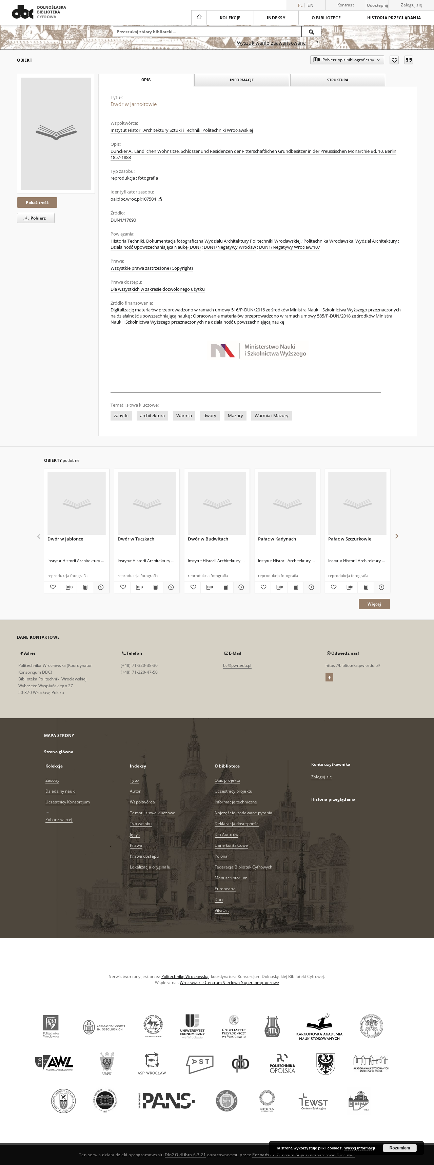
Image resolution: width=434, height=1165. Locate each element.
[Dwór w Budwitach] (217, 503)
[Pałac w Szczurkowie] (357, 503)
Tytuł (134, 780)
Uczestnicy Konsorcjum (67, 802)
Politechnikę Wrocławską (185, 976)
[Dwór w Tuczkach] (147, 503)
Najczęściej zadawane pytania (243, 813)
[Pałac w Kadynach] (287, 503)
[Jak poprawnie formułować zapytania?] (317, 43)
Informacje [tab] (242, 79)
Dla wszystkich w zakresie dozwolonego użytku (158, 289)
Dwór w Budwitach (208, 539)
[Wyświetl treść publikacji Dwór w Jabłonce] (85, 587)
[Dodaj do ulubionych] (394, 60)
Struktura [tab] (338, 79)
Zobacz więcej (59, 819)
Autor (135, 791)
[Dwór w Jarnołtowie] (56, 134)
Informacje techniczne (236, 802)
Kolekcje (230, 18)
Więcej (374, 604)
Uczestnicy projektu (233, 791)
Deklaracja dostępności (237, 823)
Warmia (184, 415)
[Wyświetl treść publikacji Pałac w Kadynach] (295, 587)
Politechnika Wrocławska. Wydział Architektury (350, 241)
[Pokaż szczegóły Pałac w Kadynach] (311, 587)
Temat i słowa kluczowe (152, 813)
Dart (219, 899)
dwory (209, 415)
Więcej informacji (359, 1148)
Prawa (136, 845)
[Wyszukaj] (311, 31)
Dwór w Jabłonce (65, 539)
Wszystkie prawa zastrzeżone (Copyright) (152, 268)
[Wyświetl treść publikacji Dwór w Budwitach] (225, 587)
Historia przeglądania (394, 18)
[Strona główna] (198, 17)
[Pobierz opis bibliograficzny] (68, 587)
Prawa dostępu (144, 856)
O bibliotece (326, 18)
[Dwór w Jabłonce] (76, 503)
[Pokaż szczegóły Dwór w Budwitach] (241, 587)
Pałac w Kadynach (277, 539)
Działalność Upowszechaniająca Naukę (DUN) (156, 247)
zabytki (121, 415)
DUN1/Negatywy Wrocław (230, 247)
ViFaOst (222, 910)
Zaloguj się (411, 5)
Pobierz (33, 218)
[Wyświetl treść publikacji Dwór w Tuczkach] (155, 587)
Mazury (235, 415)
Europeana (225, 889)
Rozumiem (400, 1148)
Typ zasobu (141, 823)
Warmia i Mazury (272, 415)
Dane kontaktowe (231, 845)
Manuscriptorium (231, 878)
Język (135, 834)
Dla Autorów (226, 834)
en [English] (310, 5)
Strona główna (59, 752)
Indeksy (276, 18)
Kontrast (345, 5)
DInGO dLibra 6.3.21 (185, 1155)
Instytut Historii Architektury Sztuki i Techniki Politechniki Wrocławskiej (182, 130)
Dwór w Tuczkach (136, 539)
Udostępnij (377, 5)
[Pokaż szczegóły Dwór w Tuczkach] (170, 587)
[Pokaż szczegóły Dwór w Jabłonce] (100, 587)
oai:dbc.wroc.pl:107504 (136, 199)
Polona (221, 856)
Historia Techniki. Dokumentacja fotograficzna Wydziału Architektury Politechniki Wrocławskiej (205, 241)
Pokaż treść (37, 202)
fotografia (148, 178)
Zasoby (52, 780)
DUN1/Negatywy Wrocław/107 (289, 247)
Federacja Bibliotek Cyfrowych (243, 867)
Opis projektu (227, 780)
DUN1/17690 (123, 220)
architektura (152, 415)
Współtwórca (142, 802)
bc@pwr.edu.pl (237, 665)
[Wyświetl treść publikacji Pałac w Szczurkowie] (366, 587)
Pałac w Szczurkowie (349, 539)
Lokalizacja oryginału (150, 867)
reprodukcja (123, 178)
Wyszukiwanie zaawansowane (271, 43)
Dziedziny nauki (60, 791)
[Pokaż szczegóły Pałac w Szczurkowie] (381, 587)
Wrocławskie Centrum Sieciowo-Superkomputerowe (229, 982)
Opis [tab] (146, 80)
